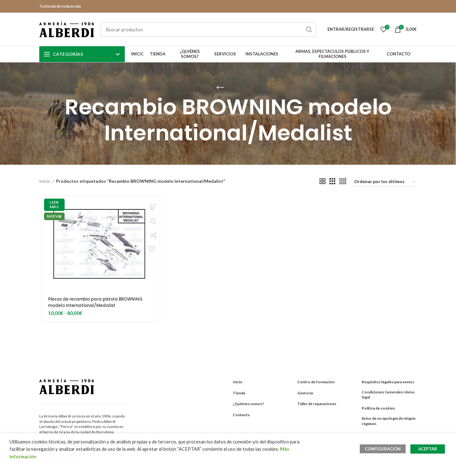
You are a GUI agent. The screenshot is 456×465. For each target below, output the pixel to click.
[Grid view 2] (323, 181)
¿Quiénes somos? (248, 403)
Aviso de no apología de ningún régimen (388, 421)
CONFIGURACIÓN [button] (384, 448)
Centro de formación (315, 381)
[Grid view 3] (332, 181)
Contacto (241, 414)
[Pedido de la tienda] (385, 182)
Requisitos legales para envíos (388, 381)
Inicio (45, 181)
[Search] (208, 29)
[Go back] (220, 87)
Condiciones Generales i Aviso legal (388, 395)
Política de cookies (378, 408)
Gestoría (305, 393)
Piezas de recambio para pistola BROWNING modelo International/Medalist (98, 302)
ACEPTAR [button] (427, 448)
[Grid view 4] (342, 181)
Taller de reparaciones (316, 403)
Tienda (239, 393)
